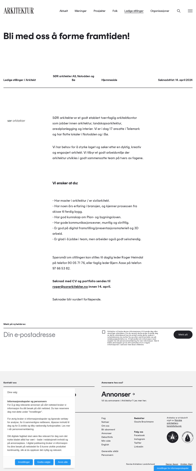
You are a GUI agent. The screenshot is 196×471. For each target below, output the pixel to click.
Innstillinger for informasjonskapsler (173, 468)
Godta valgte (43, 462)
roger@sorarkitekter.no (70, 287)
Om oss (105, 425)
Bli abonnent (108, 429)
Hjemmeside (109, 81)
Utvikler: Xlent (186, 464)
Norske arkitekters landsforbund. (174, 423)
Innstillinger (24, 462)
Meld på (183, 334)
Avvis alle (63, 462)
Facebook (139, 435)
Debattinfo (107, 437)
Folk (115, 11)
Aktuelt (64, 11)
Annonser (118, 394)
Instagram (139, 439)
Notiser (105, 422)
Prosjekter (100, 11)
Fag (103, 418)
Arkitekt (31, 81)
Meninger (81, 11)
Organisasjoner (159, 11)
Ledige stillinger (133, 11)
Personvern (107, 455)
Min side (106, 440)
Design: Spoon (172, 464)
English (105, 444)
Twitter (137, 442)
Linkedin (138, 446)
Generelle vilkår (110, 451)
